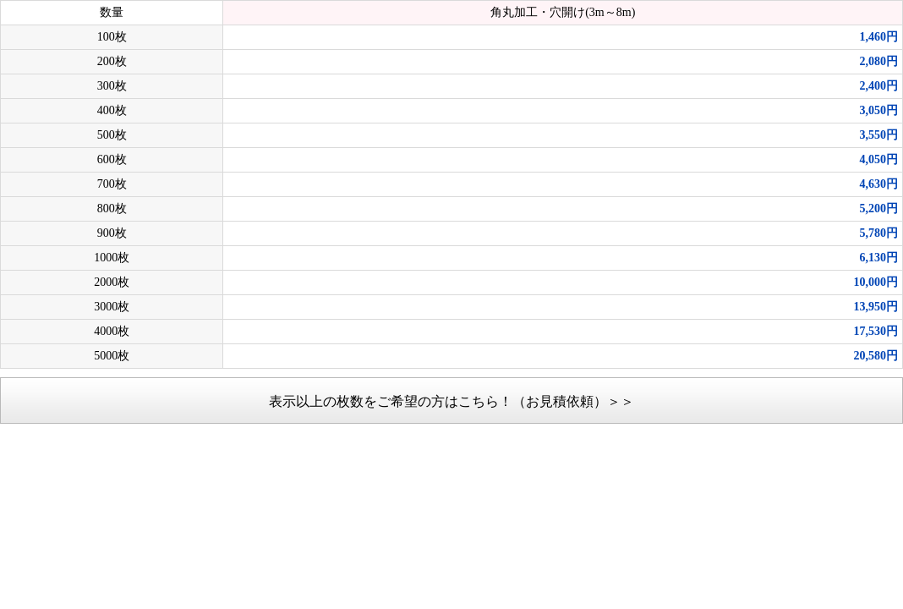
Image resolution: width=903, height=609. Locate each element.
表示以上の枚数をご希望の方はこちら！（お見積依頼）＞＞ (451, 401)
